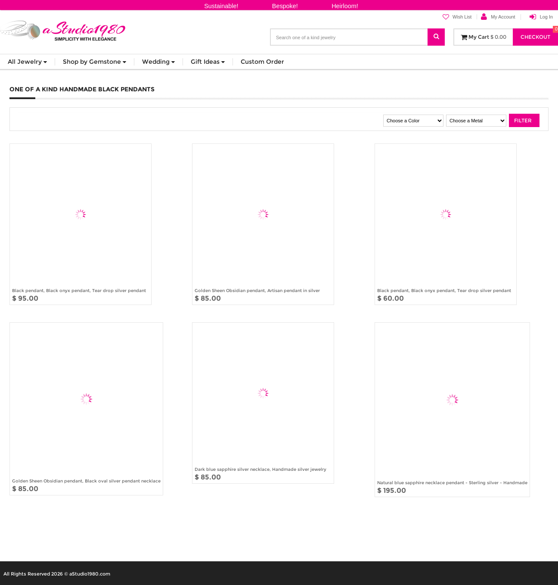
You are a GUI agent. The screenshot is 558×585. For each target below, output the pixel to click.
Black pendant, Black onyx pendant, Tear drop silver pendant (79, 290)
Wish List (457, 17)
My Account (503, 16)
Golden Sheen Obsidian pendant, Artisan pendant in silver (257, 290)
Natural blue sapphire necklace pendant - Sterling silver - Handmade (452, 482)
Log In (546, 16)
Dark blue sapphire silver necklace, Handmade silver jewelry (260, 469)
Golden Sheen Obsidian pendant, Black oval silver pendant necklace (86, 480)
